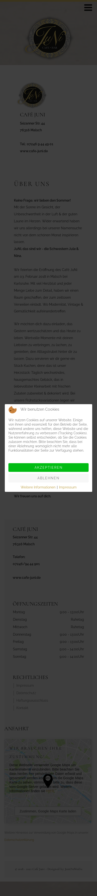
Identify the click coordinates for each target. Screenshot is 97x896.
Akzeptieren (49, 467)
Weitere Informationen (38, 487)
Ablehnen (48, 478)
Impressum (68, 487)
